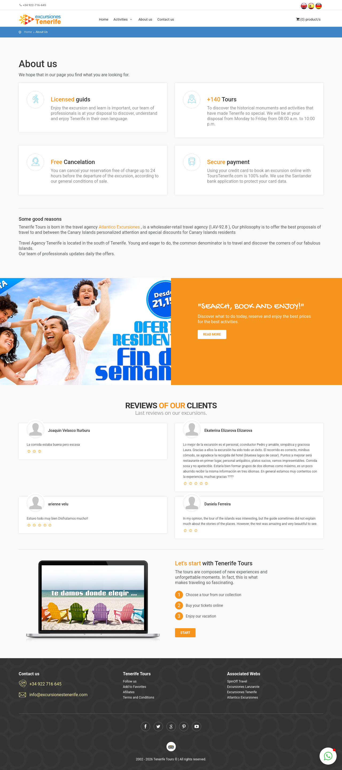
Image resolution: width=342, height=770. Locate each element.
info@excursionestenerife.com (58, 694)
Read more (212, 334)
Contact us (165, 19)
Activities (123, 19)
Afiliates (128, 692)
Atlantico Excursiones (120, 227)
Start (185, 633)
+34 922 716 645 (45, 684)
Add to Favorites (134, 687)
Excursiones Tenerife (242, 692)
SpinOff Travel (237, 681)
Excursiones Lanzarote (243, 687)
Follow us (130, 681)
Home (103, 19)
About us (145, 19)
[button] (328, 756)
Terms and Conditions (138, 697)
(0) (308, 19)
